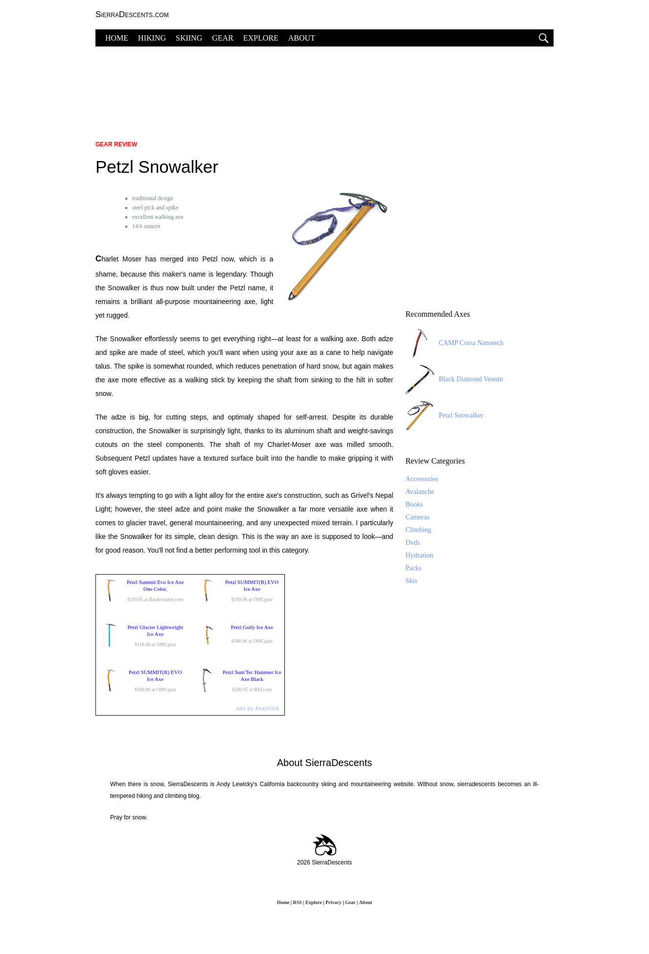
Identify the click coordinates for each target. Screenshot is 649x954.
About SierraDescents (324, 762)
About (365, 902)
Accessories (421, 479)
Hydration (419, 555)
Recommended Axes (437, 314)
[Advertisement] (324, 88)
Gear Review (116, 144)
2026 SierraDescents (324, 862)
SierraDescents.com (132, 14)
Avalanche (419, 491)
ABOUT (301, 38)
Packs (413, 568)
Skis (411, 580)
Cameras (417, 517)
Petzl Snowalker (444, 415)
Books (414, 504)
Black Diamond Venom (454, 379)
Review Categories (434, 461)
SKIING (189, 38)
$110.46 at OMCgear (141, 636)
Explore (313, 902)
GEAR (222, 38)
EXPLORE (260, 38)
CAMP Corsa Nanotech (454, 343)
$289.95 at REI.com (238, 681)
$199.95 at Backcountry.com (141, 591)
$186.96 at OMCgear (238, 636)
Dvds (412, 542)
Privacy (333, 902)
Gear (350, 902)
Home (283, 902)
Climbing (418, 530)
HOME (116, 38)
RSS (297, 902)
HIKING (152, 38)
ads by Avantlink (257, 708)
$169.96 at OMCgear (238, 591)
